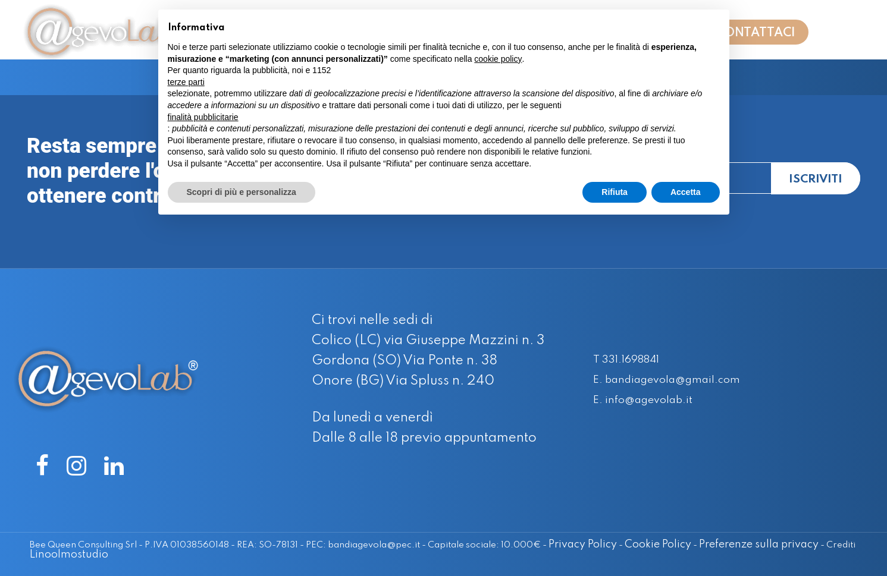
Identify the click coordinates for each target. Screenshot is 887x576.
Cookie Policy (639, 544)
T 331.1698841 (633, 359)
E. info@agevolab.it (651, 400)
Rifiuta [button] (614, 192)
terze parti (186, 82)
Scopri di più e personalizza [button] (241, 192)
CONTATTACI (755, 36)
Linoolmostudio (69, 554)
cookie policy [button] (498, 59)
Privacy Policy (563, 544)
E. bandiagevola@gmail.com (680, 379)
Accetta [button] (685, 192)
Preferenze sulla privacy (740, 544)
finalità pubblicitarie (203, 117)
